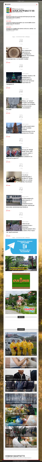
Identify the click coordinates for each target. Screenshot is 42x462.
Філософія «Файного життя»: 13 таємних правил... (19, 445)
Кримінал (7, 387)
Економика (8, 376)
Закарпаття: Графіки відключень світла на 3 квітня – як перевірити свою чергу (21, 29)
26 (21, 36)
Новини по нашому (9, 410)
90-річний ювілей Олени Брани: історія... (17, 413)
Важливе (7, 421)
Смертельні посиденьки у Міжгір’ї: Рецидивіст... (19, 390)
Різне (7, 443)
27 (22, 36)
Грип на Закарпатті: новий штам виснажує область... (20, 424)
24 (19, 36)
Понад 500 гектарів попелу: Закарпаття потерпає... (19, 402)
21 (16, 36)
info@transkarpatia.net (27, 457)
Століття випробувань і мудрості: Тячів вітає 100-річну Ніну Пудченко (27, 178)
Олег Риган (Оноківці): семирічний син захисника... (20, 366)
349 (26, 36)
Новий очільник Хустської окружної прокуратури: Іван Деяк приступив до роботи (20, 17)
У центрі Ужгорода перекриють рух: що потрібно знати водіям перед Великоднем (20, 23)
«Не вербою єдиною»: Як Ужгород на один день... (19, 435)
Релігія (7, 432)
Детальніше (33, 354)
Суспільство (8, 351)
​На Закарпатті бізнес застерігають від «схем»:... (19, 379)
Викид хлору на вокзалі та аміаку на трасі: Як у (15, 352)
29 (24, 36)
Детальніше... (9, 62)
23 (18, 36)
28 (23, 36)
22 (17, 36)
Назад (13, 36)
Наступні (28, 36)
